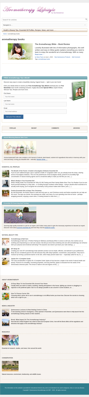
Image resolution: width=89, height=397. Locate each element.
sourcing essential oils (24, 227)
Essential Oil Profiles (11, 167)
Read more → (39, 54)
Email (5, 108)
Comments (55, 128)
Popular (13, 128)
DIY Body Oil (15, 249)
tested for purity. (50, 227)
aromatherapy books (44, 59)
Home (5, 33)
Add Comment (76, 57)
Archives (76, 128)
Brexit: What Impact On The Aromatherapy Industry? (28, 319)
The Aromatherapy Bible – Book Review (52, 44)
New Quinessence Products (62, 57)
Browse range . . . (42, 159)
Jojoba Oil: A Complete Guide (21, 258)
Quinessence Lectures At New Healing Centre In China (29, 310)
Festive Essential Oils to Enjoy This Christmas (26, 190)
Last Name (7, 101)
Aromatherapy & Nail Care (19, 239)
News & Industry (8, 306)
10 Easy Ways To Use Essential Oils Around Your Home (29, 283)
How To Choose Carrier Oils (20, 293)
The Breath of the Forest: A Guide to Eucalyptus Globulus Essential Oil (34, 171)
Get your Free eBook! (13, 117)
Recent (34, 128)
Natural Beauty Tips (10, 235)
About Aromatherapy (10, 280)
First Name (7, 93)
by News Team (39, 57)
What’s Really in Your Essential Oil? (23, 181)
